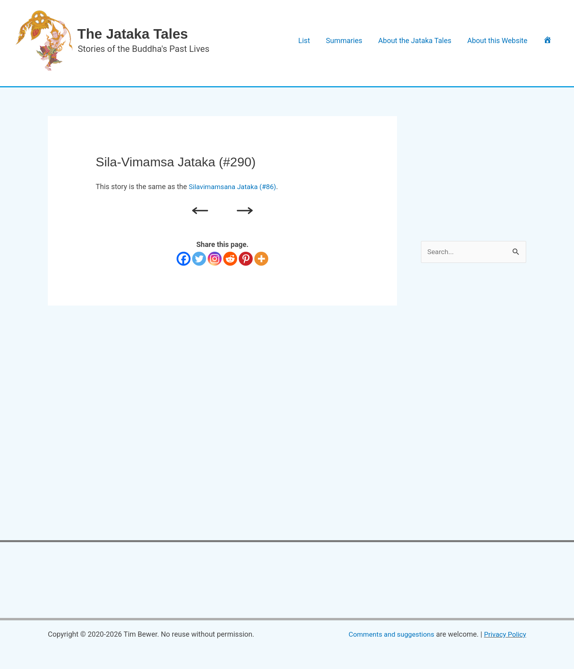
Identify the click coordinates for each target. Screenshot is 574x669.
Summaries (364, 40)
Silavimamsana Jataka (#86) (234, 186)
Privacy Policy (504, 635)
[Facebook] (184, 259)
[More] (261, 259)
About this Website (506, 40)
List (329, 40)
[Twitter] (199, 259)
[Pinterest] (246, 259)
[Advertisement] (481, 166)
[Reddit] (230, 259)
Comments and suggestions (387, 635)
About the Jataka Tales (428, 40)
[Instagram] (215, 259)
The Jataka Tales (132, 33)
